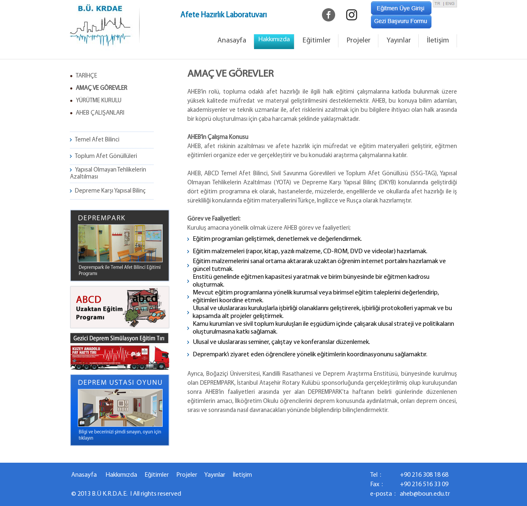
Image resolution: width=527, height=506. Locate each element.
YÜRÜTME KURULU (98, 101)
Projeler (359, 41)
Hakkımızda (121, 475)
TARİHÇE (86, 76)
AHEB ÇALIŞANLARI (100, 113)
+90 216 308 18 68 (424, 475)
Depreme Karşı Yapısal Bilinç (110, 191)
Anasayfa (231, 41)
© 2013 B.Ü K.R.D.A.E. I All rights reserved (126, 494)
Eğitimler (317, 41)
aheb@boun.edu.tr (425, 494)
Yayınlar (399, 41)
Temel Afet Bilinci (97, 140)
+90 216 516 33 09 (424, 484)
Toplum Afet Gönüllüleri (106, 156)
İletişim (438, 41)
